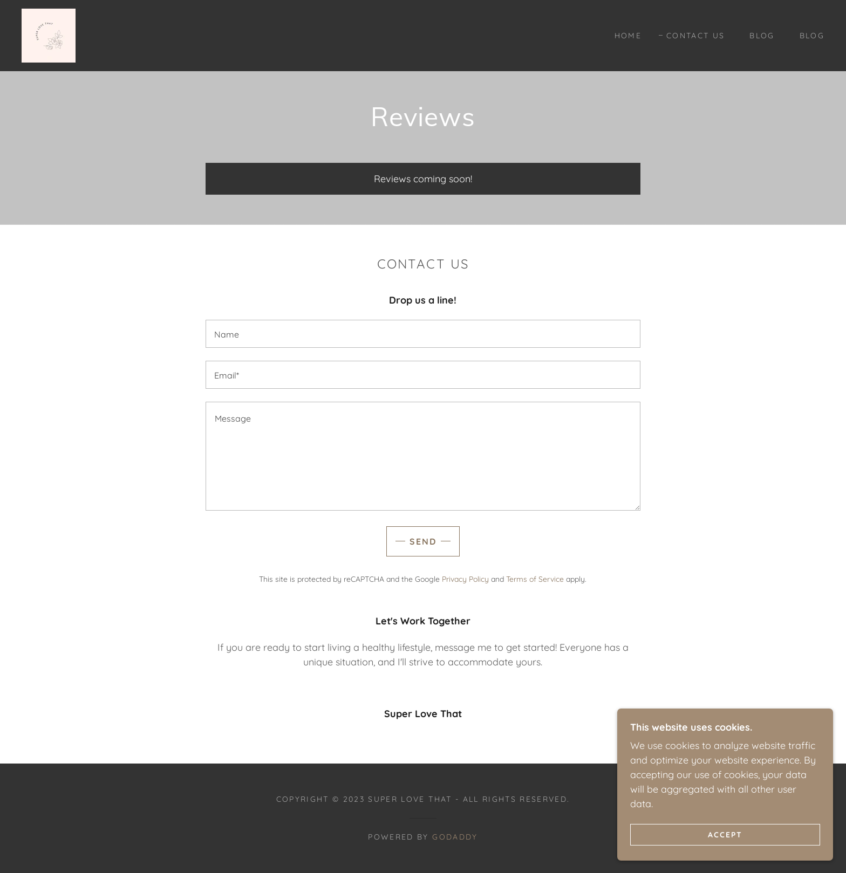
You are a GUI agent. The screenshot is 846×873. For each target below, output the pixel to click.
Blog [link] (761, 35)
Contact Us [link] (695, 35)
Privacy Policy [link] (465, 579)
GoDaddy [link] (454, 837)
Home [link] (628, 35)
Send (423, 541)
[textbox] (423, 334)
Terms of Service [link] (535, 579)
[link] (49, 35)
